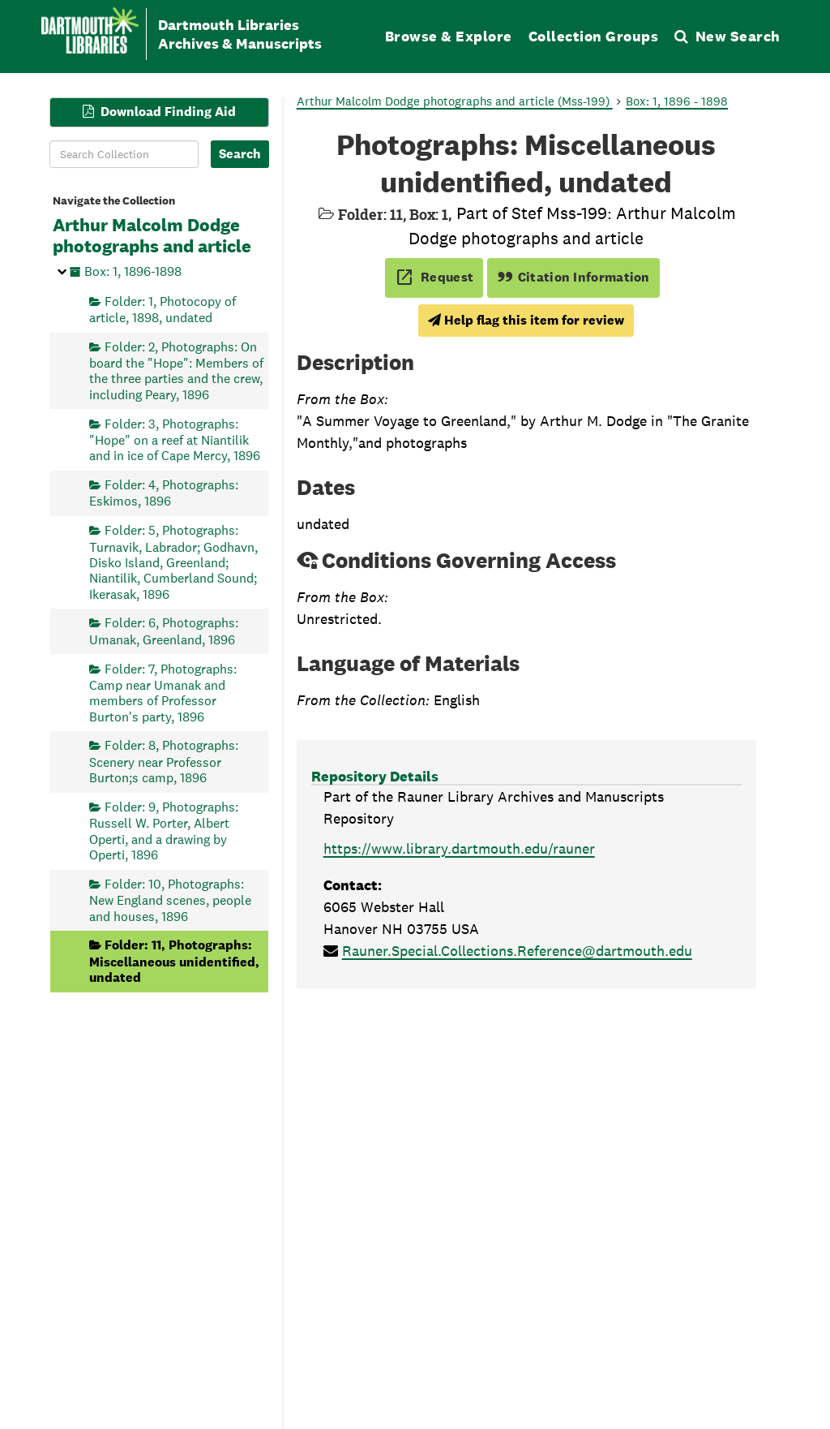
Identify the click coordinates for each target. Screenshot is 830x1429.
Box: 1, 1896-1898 (133, 270)
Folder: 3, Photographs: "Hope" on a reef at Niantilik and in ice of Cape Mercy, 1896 (174, 439)
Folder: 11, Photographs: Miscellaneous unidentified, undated (174, 961)
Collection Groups (593, 36)
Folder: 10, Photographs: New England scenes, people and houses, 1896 (170, 899)
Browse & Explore (448, 36)
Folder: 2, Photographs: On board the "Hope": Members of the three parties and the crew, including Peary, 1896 (176, 370)
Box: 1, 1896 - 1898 (677, 101)
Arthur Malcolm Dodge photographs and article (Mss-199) (455, 101)
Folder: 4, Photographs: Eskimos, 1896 (163, 493)
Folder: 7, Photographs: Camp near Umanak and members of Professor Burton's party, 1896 (163, 692)
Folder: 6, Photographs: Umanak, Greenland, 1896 (163, 631)
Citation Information (573, 277)
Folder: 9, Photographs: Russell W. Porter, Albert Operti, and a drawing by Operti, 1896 (163, 830)
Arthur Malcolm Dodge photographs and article (152, 236)
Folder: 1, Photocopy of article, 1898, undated (162, 308)
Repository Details (375, 776)
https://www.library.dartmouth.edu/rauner (459, 848)
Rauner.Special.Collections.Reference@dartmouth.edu (517, 950)
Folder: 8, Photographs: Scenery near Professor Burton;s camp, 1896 (163, 761)
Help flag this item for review (526, 320)
